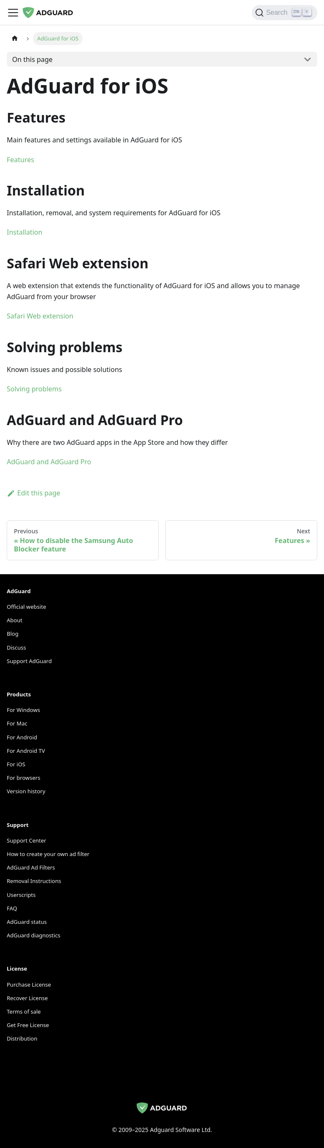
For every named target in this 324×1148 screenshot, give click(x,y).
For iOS (16, 764)
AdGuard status (27, 922)
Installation (24, 232)
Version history (26, 791)
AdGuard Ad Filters (31, 867)
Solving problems (34, 388)
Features (20, 159)
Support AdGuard (29, 661)
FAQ (12, 908)
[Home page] (15, 38)
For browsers (23, 777)
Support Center (26, 840)
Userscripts (21, 895)
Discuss (16, 647)
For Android (22, 737)
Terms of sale (24, 1011)
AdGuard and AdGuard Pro (49, 461)
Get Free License (28, 1025)
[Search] (284, 12)
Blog (13, 633)
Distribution (22, 1038)
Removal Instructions (34, 881)
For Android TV (26, 751)
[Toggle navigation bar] (13, 12)
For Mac (17, 723)
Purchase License (29, 984)
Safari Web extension (40, 316)
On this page (32, 59)
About (14, 620)
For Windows (23, 710)
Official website (26, 606)
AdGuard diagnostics (33, 935)
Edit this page (33, 493)
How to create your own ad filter (48, 854)
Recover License (27, 998)
